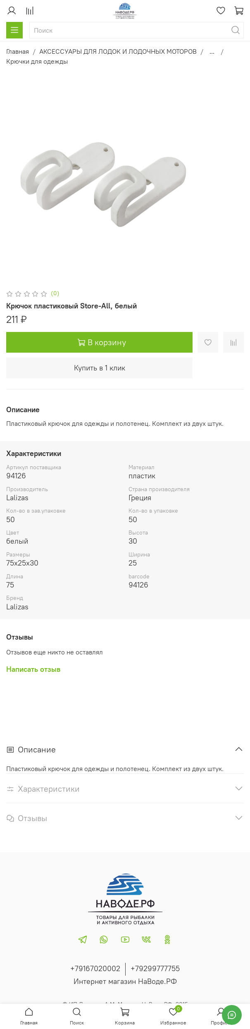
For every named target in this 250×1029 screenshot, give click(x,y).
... (212, 51)
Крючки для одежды (37, 61)
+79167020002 (95, 968)
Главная (17, 51)
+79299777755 (155, 968)
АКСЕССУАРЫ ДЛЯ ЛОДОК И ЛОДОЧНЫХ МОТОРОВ (118, 51)
